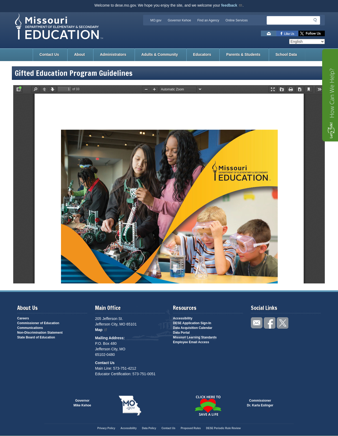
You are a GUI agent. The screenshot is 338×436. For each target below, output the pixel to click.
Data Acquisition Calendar (192, 328)
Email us (268, 33)
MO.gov (155, 20)
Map (101, 330)
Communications (30, 328)
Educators (202, 54)
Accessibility (182, 318)
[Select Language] (307, 41)
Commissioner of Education (38, 323)
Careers (23, 318)
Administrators (113, 54)
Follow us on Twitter (311, 33)
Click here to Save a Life (208, 405)
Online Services (237, 20)
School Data (286, 54)
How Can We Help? (331, 93)
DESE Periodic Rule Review (223, 428)
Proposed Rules (191, 428)
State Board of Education (36, 337)
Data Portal (181, 332)
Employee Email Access (191, 342)
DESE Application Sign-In (192, 323)
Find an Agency (208, 20)
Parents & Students (243, 54)
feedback (232, 5)
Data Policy (149, 428)
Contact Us (49, 54)
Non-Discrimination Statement (40, 332)
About (79, 54)
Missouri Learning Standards (195, 337)
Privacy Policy (106, 428)
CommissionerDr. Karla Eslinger (260, 403)
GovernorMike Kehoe (82, 403)
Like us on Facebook (287, 33)
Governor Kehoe (179, 20)
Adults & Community (159, 54)
